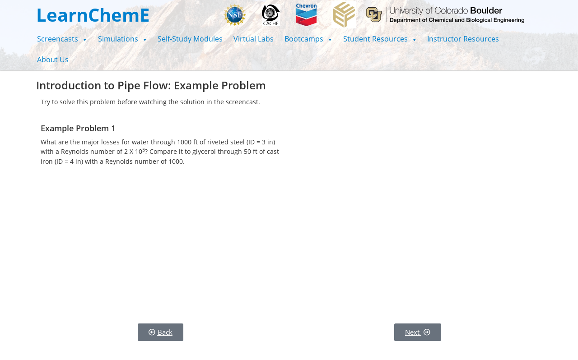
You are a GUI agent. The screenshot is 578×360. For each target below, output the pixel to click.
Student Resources (380, 39)
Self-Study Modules (190, 39)
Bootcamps (308, 39)
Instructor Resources (463, 39)
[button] (62, 38)
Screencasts (62, 39)
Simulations (122, 39)
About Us (53, 60)
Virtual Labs (253, 39)
